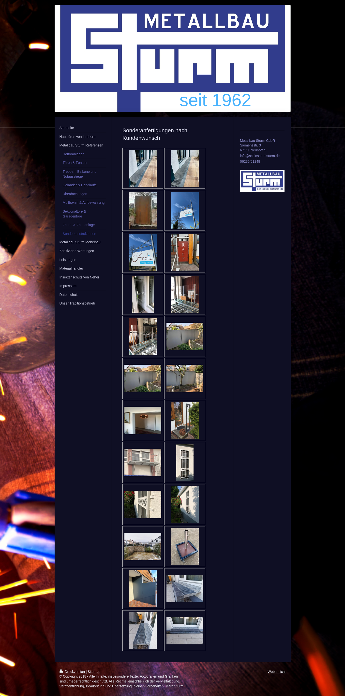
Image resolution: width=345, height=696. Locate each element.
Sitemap (94, 672)
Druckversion (73, 672)
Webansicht (277, 672)
